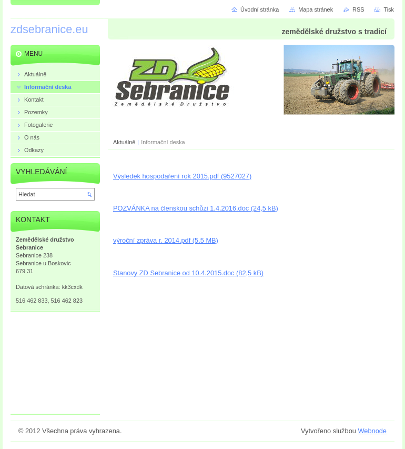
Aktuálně (124, 142)
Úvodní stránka (259, 9)
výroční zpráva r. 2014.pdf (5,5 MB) (165, 240)
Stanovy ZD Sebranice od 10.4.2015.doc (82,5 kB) (188, 273)
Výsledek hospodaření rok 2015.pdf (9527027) (182, 176)
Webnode (372, 431)
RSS (358, 9)
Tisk (388, 9)
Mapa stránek (315, 9)
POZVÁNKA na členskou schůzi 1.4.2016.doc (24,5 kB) (195, 208)
